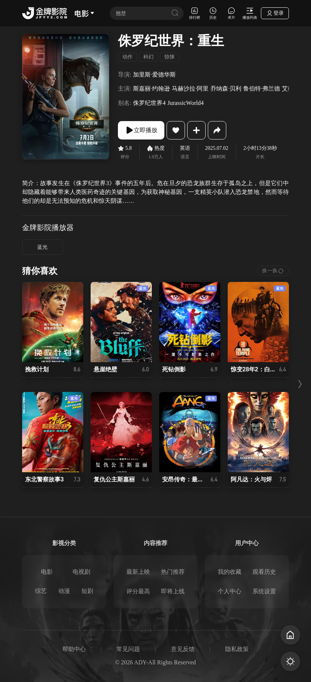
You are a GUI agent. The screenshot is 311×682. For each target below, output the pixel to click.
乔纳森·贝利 (225, 88)
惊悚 (169, 57)
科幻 (148, 57)
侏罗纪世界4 (149, 103)
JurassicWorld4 (185, 103)
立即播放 (141, 130)
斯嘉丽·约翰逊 (151, 88)
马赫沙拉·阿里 (190, 88)
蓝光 (42, 247)
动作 (127, 57)
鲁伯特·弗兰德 (261, 88)
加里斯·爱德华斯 (154, 74)
